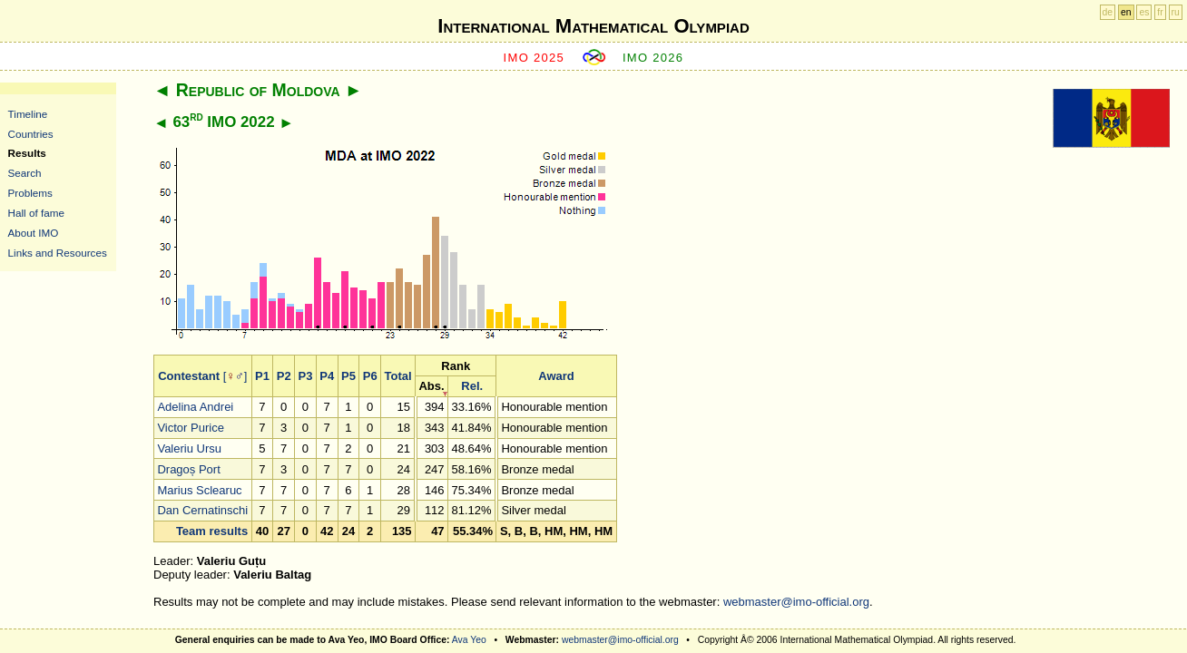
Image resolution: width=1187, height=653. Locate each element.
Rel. (472, 386)
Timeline (28, 114)
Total (397, 376)
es (1144, 12)
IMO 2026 (653, 57)
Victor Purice (190, 427)
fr (1159, 12)
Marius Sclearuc (199, 490)
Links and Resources (57, 252)
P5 (348, 376)
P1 (262, 376)
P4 (326, 376)
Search (25, 173)
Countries (31, 134)
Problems (30, 193)
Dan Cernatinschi (202, 510)
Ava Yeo (469, 640)
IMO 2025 (534, 57)
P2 (284, 376)
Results (27, 153)
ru (1176, 12)
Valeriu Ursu (189, 448)
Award (556, 376)
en (1126, 12)
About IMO (33, 233)
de (1108, 12)
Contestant (189, 376)
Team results (212, 531)
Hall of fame (36, 213)
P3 (305, 376)
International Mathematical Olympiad (593, 26)
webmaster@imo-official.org (796, 602)
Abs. (431, 386)
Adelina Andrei (195, 407)
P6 (370, 376)
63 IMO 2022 (223, 122)
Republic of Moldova (258, 90)
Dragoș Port (188, 469)
